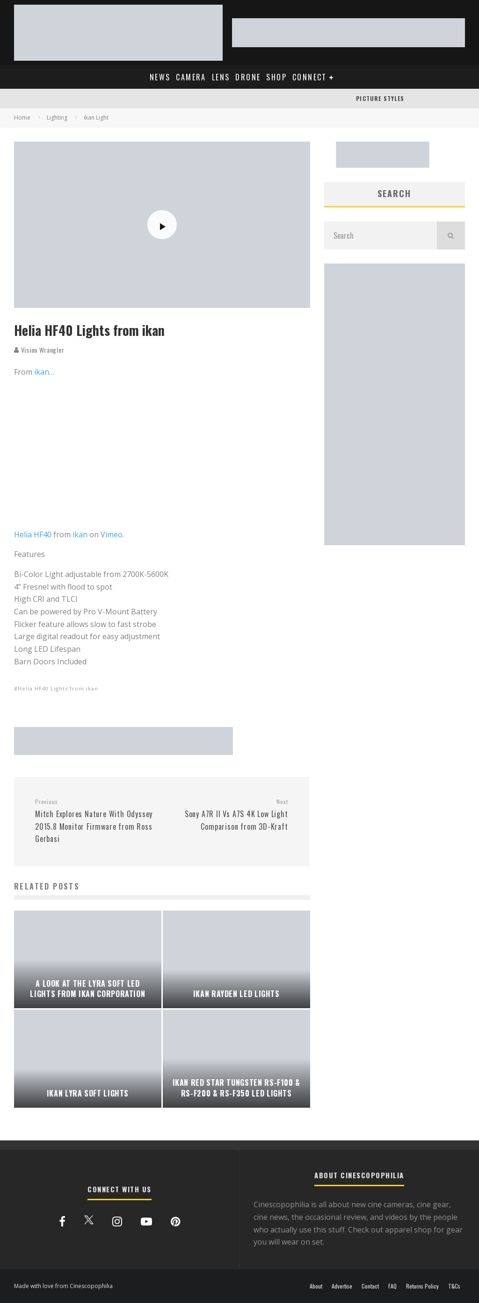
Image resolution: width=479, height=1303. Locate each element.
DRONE (248, 77)
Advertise (342, 1286)
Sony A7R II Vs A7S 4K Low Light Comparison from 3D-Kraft (228, 815)
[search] (451, 235)
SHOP (276, 77)
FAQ (392, 1286)
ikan (41, 372)
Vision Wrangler (39, 350)
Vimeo (112, 534)
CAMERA (191, 77)
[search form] (380, 235)
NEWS (160, 77)
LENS (221, 77)
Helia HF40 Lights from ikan (58, 688)
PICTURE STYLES (380, 98)
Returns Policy (422, 1286)
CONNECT (309, 77)
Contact (370, 1286)
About (316, 1286)
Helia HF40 (32, 534)
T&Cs (454, 1286)
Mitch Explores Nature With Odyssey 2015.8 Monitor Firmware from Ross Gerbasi (94, 821)
